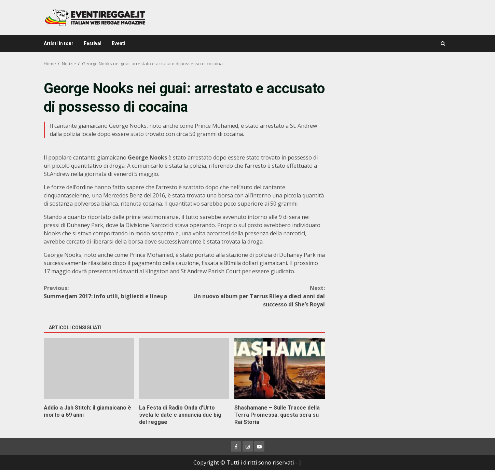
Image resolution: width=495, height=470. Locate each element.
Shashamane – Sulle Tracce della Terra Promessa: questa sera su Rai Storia (279, 368)
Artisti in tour (58, 43)
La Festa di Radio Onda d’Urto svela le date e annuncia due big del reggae (184, 368)
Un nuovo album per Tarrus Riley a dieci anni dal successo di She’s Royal (254, 296)
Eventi (118, 43)
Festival (92, 43)
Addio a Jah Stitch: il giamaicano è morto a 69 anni (89, 368)
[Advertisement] (392, 126)
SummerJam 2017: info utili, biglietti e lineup (114, 292)
